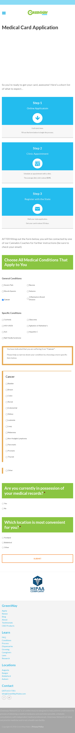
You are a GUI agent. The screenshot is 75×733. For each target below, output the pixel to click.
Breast (10, 390)
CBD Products (8, 626)
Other (10, 470)
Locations (9, 665)
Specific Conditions (11, 313)
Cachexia (7, 319)
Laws (4, 655)
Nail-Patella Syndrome (12, 338)
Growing (5, 649)
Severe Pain (8, 285)
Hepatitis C (33, 332)
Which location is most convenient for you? (34, 525)
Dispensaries (7, 646)
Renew (5, 613)
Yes (5, 503)
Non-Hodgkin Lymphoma (17, 438)
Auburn (5, 679)
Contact (7, 685)
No (5, 508)
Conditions (6, 640)
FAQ (4, 637)
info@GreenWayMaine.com (14, 693)
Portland (7, 538)
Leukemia (11, 420)
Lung (10, 426)
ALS (5, 332)
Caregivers (6, 652)
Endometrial (12, 408)
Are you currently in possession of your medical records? (34, 491)
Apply (4, 610)
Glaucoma (33, 319)
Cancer (7, 299)
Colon (10, 396)
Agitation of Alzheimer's (38, 326)
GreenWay (9, 605)
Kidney (10, 414)
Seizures (32, 291)
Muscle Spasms (10, 291)
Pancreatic (12, 445)
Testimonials (7, 622)
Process (5, 643)
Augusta (5, 670)
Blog (4, 616)
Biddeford (8, 542)
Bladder (11, 383)
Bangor (5, 673)
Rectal (10, 402)
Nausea (32, 285)
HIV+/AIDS (8, 326)
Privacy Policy (38, 727)
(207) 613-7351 (9, 690)
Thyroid (11, 457)
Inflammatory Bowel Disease (37, 298)
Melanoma (12, 432)
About (4, 619)
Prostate (11, 451)
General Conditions (12, 278)
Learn (6, 632)
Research (6, 658)
